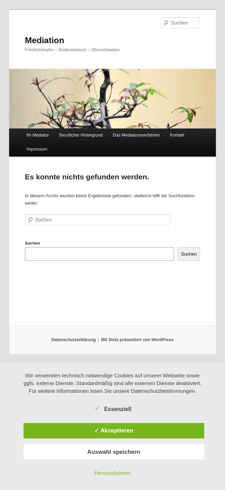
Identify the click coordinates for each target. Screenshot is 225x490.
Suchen (32, 243)
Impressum (36, 149)
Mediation (44, 40)
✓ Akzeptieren (114, 430)
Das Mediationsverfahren (136, 135)
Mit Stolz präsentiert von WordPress (137, 339)
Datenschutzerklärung (73, 339)
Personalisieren (112, 473)
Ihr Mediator (37, 135)
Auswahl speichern (113, 452)
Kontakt (177, 135)
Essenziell (112, 408)
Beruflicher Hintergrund (81, 135)
